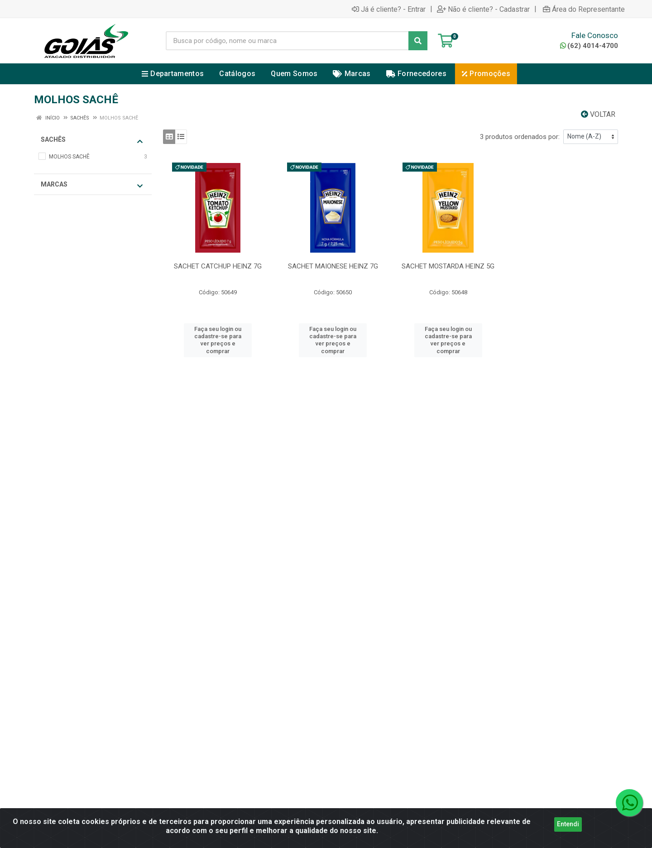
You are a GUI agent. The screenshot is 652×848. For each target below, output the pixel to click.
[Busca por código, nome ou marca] (287, 40)
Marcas (92, 185)
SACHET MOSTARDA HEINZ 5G (448, 266)
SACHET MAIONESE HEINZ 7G (333, 266)
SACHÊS (92, 140)
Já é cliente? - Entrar (389, 9)
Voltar (598, 114)
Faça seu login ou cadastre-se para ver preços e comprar (217, 340)
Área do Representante (584, 9)
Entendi (568, 828)
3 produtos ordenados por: (520, 137)
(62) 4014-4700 (589, 46)
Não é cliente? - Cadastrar (483, 9)
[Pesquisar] (417, 40)
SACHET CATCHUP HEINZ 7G (218, 266)
